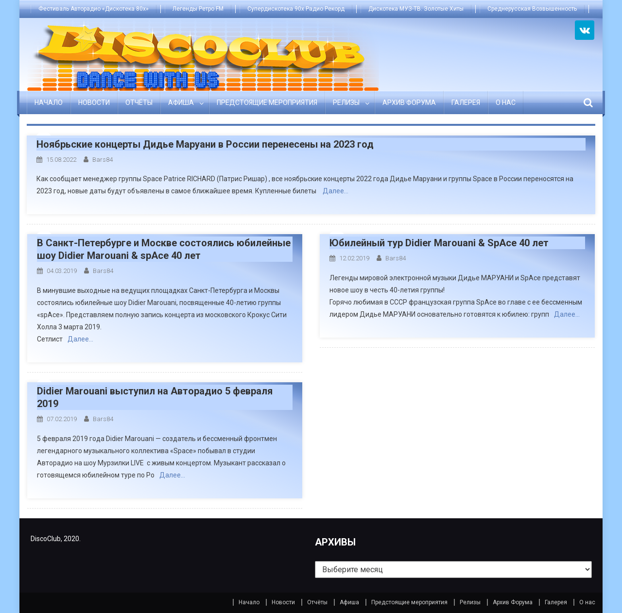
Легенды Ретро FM (198, 8)
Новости (94, 102)
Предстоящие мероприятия (267, 102)
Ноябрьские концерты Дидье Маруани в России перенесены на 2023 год (205, 144)
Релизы (346, 102)
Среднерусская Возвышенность (532, 8)
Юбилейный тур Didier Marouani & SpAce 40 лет (439, 243)
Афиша (181, 102)
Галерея (465, 102)
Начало (49, 102)
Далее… (335, 191)
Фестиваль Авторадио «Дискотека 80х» (93, 8)
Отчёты (139, 102)
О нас (506, 102)
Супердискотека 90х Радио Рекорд (296, 8)
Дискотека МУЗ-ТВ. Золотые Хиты (416, 8)
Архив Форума (409, 102)
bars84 (102, 159)
